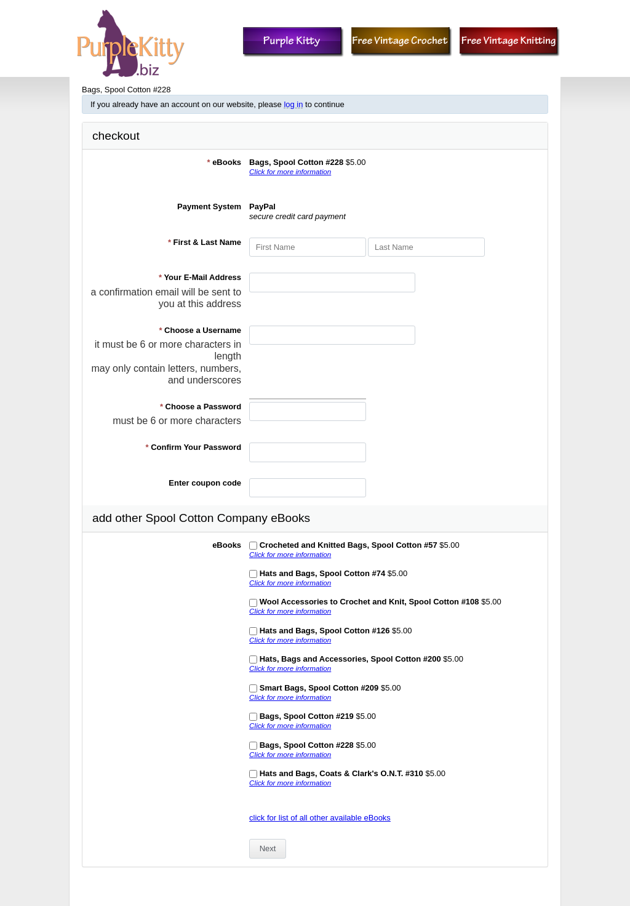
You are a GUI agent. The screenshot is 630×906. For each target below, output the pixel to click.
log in (293, 104)
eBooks (224, 162)
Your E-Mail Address (200, 277)
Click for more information (290, 171)
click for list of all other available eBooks (320, 817)
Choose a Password (200, 406)
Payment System (209, 206)
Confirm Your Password (194, 447)
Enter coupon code (205, 482)
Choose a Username (200, 330)
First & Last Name (204, 242)
